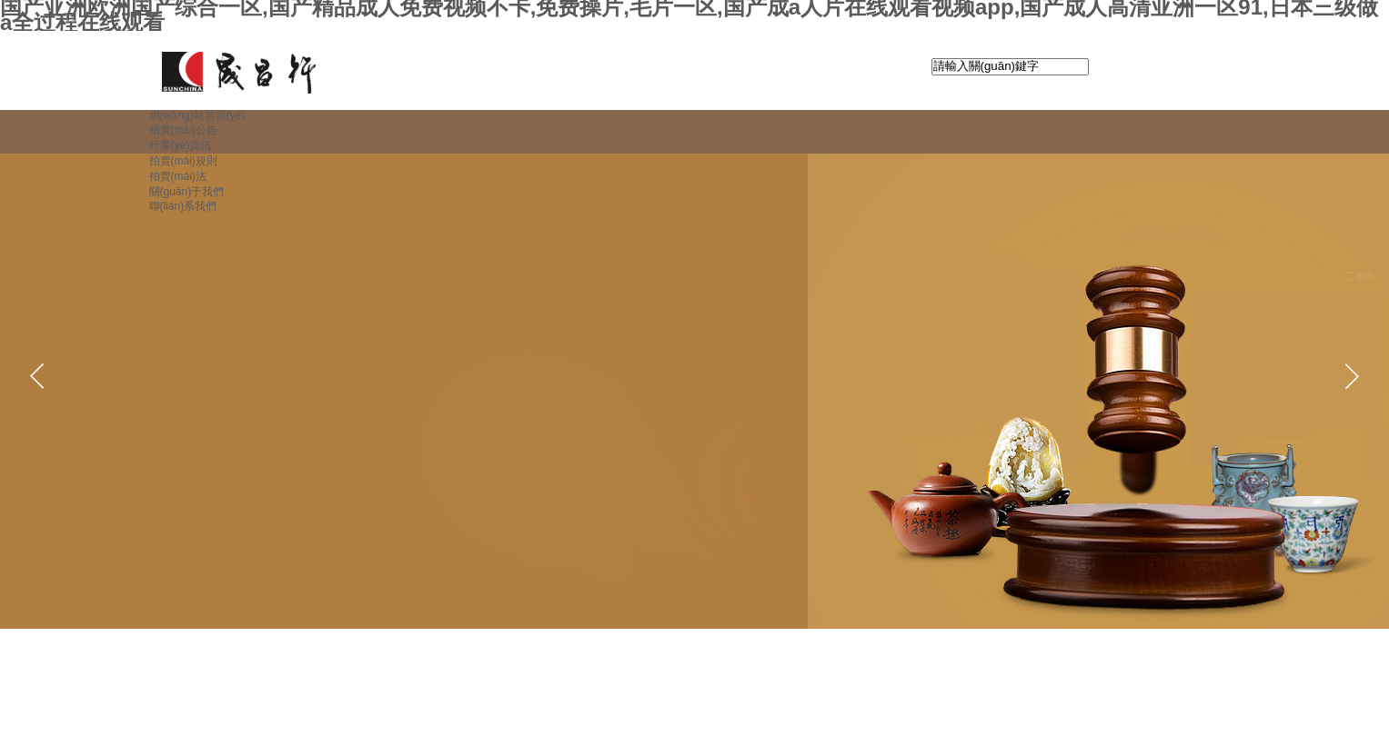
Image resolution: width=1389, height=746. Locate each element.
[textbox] (1010, 66)
